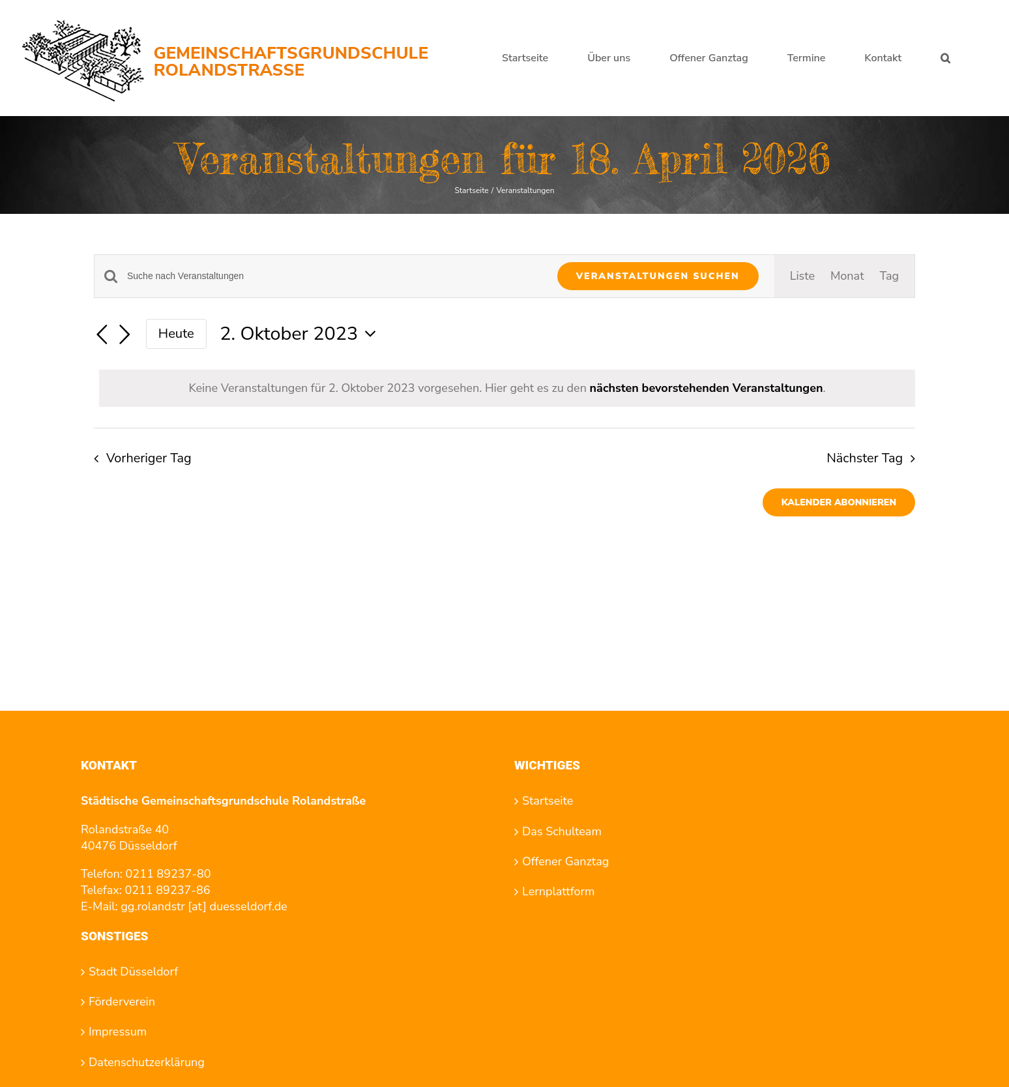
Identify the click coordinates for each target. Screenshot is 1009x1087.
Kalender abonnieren (839, 502)
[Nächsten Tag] (125, 335)
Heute (176, 333)
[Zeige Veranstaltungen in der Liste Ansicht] (802, 276)
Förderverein (122, 1001)
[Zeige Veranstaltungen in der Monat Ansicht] (847, 276)
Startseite (547, 801)
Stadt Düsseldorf (133, 971)
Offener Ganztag (565, 861)
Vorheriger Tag (149, 458)
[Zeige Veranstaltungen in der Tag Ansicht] (889, 276)
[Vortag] (102, 335)
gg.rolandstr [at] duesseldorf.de (204, 906)
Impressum (118, 1031)
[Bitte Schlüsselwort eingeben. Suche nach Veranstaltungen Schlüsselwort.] (334, 276)
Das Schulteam (562, 831)
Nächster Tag (864, 458)
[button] (945, 58)
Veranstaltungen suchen (658, 276)
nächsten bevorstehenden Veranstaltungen (706, 388)
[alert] (507, 388)
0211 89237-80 (168, 874)
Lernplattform (558, 891)
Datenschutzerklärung (147, 1062)
